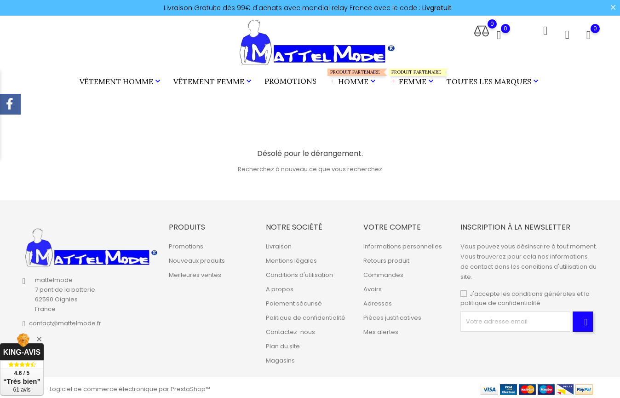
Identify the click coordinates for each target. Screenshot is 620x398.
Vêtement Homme (121, 80)
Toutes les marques (493, 80)
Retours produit (386, 258)
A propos (279, 286)
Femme (412, 76)
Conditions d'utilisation (299, 272)
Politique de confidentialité (305, 315)
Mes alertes (380, 329)
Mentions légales (291, 258)
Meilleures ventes (195, 272)
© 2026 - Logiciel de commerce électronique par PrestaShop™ (116, 386)
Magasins (280, 357)
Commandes (383, 272)
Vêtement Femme (213, 80)
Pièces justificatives (392, 315)
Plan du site (283, 343)
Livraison (279, 243)
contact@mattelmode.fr (65, 321)
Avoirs (372, 286)
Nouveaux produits (197, 258)
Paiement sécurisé (294, 300)
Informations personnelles (402, 243)
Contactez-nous (290, 329)
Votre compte (392, 224)
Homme (352, 76)
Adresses (377, 300)
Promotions (290, 79)
